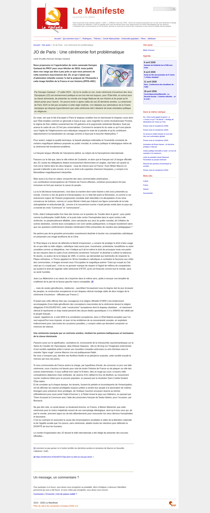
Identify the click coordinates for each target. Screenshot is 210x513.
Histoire (146, 189)
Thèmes (97, 39)
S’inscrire (50, 494)
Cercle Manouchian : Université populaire (121, 39)
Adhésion (152, 39)
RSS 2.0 (74, 506)
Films (143, 39)
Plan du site (39, 506)
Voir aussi (46, 45)
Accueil (57, 39)
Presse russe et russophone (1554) (155, 140)
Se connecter (52, 506)
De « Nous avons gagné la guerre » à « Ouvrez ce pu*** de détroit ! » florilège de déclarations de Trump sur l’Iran (158, 119)
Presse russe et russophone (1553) (155, 170)
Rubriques (86, 39)
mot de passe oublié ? (66, 494)
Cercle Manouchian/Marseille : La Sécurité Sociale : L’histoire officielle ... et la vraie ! (160, 96)
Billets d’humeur (149, 50)
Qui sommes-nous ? (71, 39)
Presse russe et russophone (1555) (155, 130)
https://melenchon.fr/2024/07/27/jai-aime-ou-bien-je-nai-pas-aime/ (64, 457)
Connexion (38, 494)
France (145, 185)
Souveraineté (148, 193)
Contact (64, 506)
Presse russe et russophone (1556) (155, 126)
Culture (145, 181)
